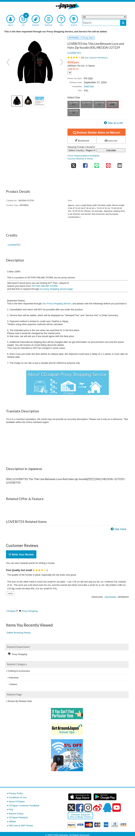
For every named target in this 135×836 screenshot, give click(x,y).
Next (61, 62)
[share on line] (96, 164)
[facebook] (80, 807)
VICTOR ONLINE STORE (44, 286)
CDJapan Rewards (18, 817)
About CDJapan (17, 801)
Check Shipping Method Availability (83, 155)
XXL (112, 104)
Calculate (111, 150)
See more (120, 529)
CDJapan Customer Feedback (24, 805)
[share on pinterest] (108, 164)
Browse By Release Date (20, 701)
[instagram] (88, 807)
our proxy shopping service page (56, 289)
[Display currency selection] (69, 72)
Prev (8, 62)
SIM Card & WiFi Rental (21, 825)
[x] (71, 807)
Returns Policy (16, 813)
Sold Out (89, 86)
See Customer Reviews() (96, 58)
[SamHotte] (110, 597)
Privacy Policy (16, 793)
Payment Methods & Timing (80, 158)
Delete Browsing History (19, 632)
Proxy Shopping (30, 611)
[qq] (107, 807)
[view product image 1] (16, 101)
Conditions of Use (18, 797)
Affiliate (12, 821)
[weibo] (97, 807)
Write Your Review (21, 554)
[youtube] (116, 807)
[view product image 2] (28, 101)
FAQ (11, 809)
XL (73, 104)
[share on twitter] (73, 164)
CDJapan (11, 611)
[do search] (123, 23)
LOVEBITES (74, 52)
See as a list (115, 122)
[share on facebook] (85, 164)
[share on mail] (120, 164)
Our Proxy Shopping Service (56, 303)
